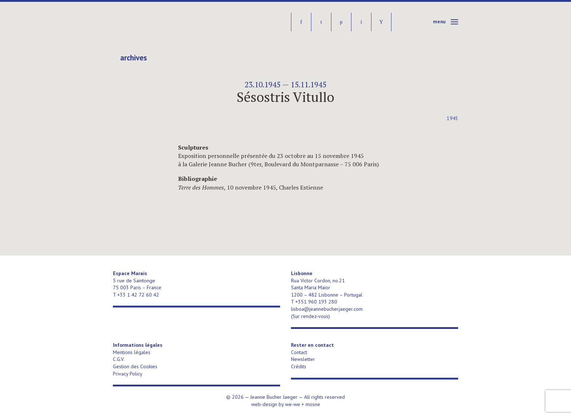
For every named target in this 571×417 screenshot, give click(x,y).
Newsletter (303, 359)
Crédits (298, 366)
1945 (452, 118)
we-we (292, 404)
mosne (313, 404)
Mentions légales (131, 352)
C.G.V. (119, 359)
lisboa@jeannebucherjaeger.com (327, 309)
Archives (133, 58)
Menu (439, 22)
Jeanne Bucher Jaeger (169, 22)
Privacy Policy (127, 373)
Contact (299, 352)
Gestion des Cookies (135, 366)
